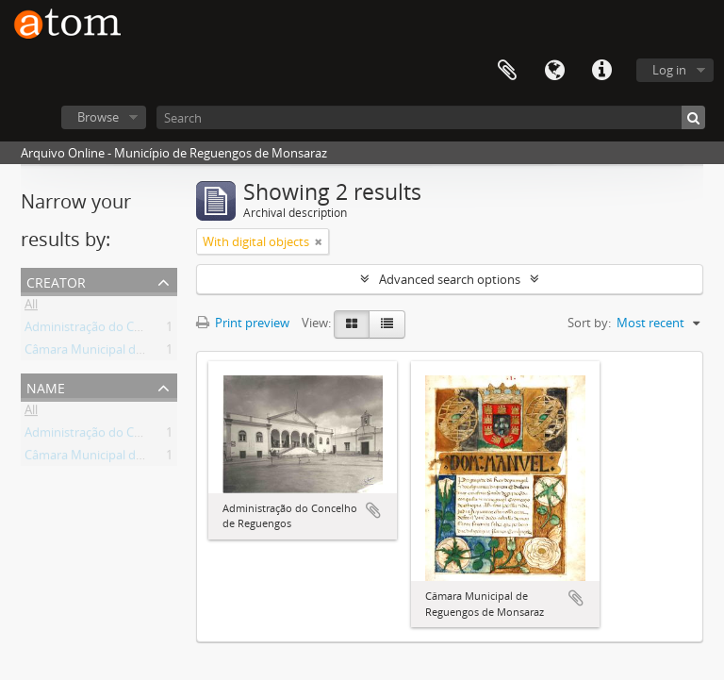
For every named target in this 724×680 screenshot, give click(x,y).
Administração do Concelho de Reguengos (143, 330)
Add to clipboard (373, 510)
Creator (56, 280)
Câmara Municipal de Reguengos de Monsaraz (154, 352)
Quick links (601, 70)
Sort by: (589, 322)
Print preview (242, 322)
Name (45, 386)
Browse (98, 116)
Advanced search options (449, 279)
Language (554, 70)
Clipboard (507, 70)
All (31, 307)
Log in (669, 69)
